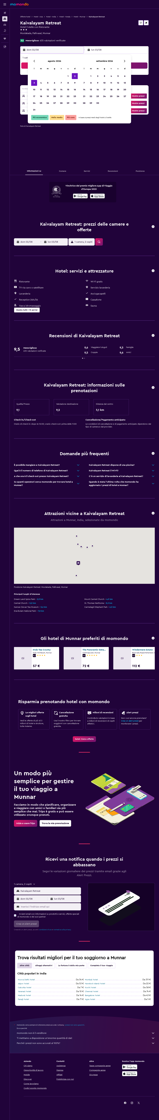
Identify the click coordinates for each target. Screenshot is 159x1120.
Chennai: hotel (91, 992)
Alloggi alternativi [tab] (43, 966)
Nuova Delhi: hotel (26, 980)
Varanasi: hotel (24, 992)
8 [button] (68, 83)
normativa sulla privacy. (62, 929)
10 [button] (34, 89)
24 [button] (34, 103)
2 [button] (74, 76)
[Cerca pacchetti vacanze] (4, 30)
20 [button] (54, 96)
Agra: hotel (90, 999)
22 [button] (68, 96)
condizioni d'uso (45, 929)
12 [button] (48, 89)
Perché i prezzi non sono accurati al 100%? (86, 1043)
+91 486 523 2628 (29, 37)
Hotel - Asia (38, 17)
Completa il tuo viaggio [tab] (101, 966)
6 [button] (54, 83)
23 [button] (75, 96)
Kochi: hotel (90, 988)
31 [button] (34, 110)
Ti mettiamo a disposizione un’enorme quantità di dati (86, 1038)
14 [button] (61, 89)
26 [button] (47, 103)
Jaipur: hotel (23, 984)
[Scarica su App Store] (129, 1073)
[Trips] (4, 38)
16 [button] (75, 89)
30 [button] (75, 103)
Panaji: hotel (23, 999)
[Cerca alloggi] (4, 19)
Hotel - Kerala (64, 17)
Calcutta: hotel (24, 988)
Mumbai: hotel (91, 980)
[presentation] (97, 196)
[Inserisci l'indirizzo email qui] (50, 907)
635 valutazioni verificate (52, 40)
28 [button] (61, 103)
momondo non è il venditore (86, 1033)
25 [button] (41, 103)
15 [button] (68, 89)
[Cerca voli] (4, 13)
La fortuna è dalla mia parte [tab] (71, 966)
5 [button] (47, 83)
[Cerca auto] (4, 25)
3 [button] (34, 83)
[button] (5, 4)
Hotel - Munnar (79, 17)
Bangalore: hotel (92, 995)
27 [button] (54, 103)
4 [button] (41, 83)
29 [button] (68, 103)
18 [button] (41, 96)
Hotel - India (51, 17)
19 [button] (48, 96)
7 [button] (61, 83)
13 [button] (54, 89)
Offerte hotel (25, 17)
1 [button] (90, 76)
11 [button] (41, 89)
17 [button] (34, 96)
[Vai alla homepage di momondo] (19, 4)
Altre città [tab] (24, 966)
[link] (84, 739)
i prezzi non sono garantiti (74, 1025)
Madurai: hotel (24, 995)
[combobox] (50, 891)
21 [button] (61, 96)
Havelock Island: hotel (95, 984)
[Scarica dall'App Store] (97, 196)
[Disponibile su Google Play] (80, 196)
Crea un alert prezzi (129, 721)
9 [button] (74, 83)
